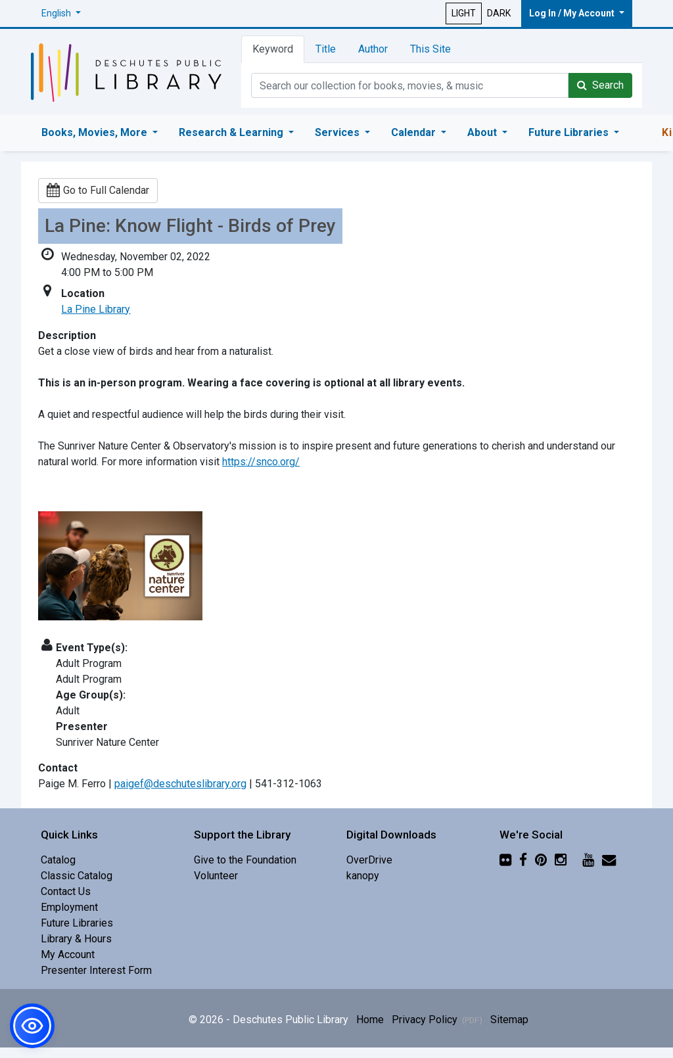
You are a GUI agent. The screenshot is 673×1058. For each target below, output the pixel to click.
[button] (61, 13)
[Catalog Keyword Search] (410, 85)
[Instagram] (561, 860)
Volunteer (216, 875)
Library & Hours (76, 938)
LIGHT (464, 13)
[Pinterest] (541, 860)
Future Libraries (77, 923)
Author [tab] (373, 49)
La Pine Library (95, 309)
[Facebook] (523, 860)
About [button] (483, 132)
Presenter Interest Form (96, 970)
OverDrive (369, 860)
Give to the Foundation (245, 860)
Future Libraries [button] (569, 132)
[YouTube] (588, 860)
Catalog (58, 860)
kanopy (362, 875)
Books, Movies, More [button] (95, 132)
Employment (69, 907)
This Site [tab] (430, 49)
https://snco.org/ (261, 461)
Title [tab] (325, 49)
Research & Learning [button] (232, 132)
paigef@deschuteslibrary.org (180, 783)
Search (600, 85)
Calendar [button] (414, 132)
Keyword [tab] (272, 49)
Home (370, 1019)
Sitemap (509, 1019)
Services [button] (338, 132)
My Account (68, 954)
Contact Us (66, 891)
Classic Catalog (76, 875)
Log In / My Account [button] (572, 13)
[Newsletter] (609, 860)
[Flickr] (505, 860)
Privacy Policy (437, 1019)
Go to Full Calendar (98, 190)
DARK (499, 13)
